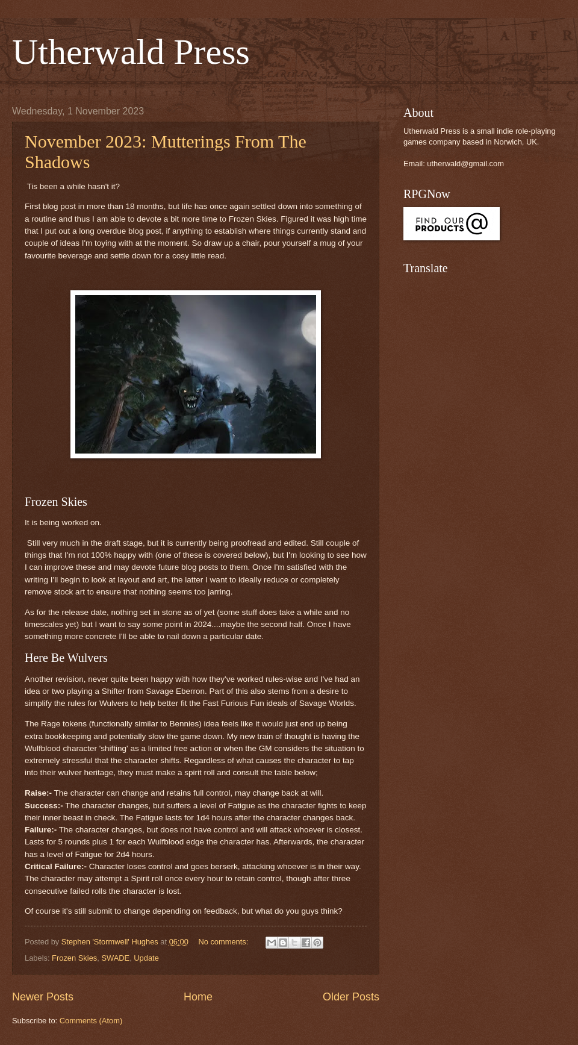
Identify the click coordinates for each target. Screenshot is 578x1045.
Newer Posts (42, 997)
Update (146, 957)
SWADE (115, 957)
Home (198, 997)
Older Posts (351, 997)
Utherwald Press (131, 52)
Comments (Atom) (91, 1020)
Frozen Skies (74, 957)
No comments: (224, 941)
